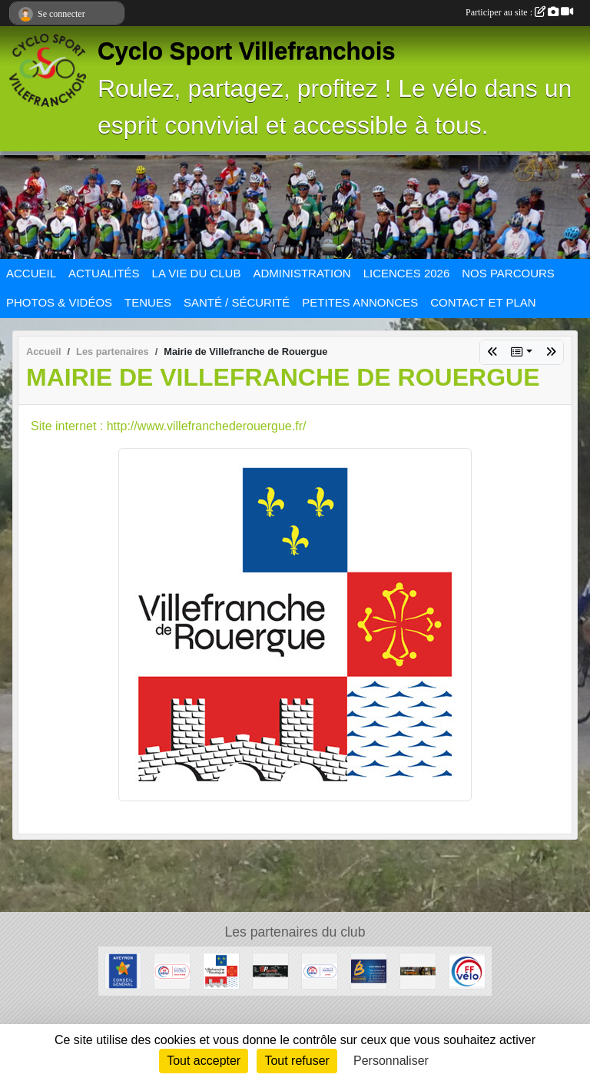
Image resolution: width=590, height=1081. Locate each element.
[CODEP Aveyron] (319, 970)
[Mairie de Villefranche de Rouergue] (221, 970)
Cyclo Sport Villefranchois (247, 51)
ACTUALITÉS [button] (104, 273)
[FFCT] (467, 970)
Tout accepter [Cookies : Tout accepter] (203, 1060)
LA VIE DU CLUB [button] (196, 273)
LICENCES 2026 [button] (406, 273)
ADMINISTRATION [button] (301, 273)
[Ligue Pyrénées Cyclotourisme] (172, 970)
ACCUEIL (31, 273)
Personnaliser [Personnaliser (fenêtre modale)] (391, 1060)
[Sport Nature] (417, 970)
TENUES (147, 302)
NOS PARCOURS (508, 273)
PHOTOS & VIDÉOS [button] (59, 302)
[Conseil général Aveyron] (122, 970)
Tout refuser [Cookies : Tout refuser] (296, 1060)
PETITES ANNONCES (360, 302)
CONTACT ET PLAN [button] (483, 302)
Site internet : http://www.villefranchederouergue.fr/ (168, 426)
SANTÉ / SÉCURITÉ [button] (237, 302)
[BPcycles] (270, 970)
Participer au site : (519, 12)
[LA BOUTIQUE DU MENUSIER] (368, 970)
